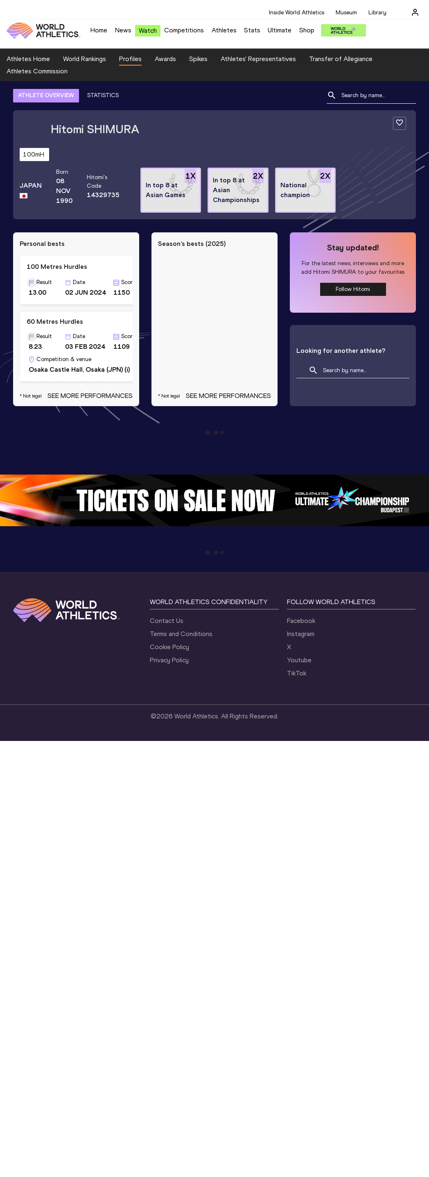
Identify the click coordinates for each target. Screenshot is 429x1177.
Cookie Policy (169, 647)
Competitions (184, 30)
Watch (148, 30)
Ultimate (279, 30)
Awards (165, 59)
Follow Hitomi (353, 289)
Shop (306, 30)
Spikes (198, 59)
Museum (346, 12)
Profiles (130, 59)
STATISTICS (103, 95)
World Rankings (84, 59)
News (123, 30)
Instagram (300, 634)
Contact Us (166, 621)
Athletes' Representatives (258, 59)
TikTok (296, 673)
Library (377, 12)
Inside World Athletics (296, 12)
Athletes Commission (37, 71)
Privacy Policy (169, 660)
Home (98, 30)
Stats (252, 30)
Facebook (301, 621)
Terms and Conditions (181, 634)
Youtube (299, 660)
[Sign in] (415, 12)
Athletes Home (28, 59)
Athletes (224, 30)
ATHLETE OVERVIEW (46, 95)
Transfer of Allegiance (341, 59)
